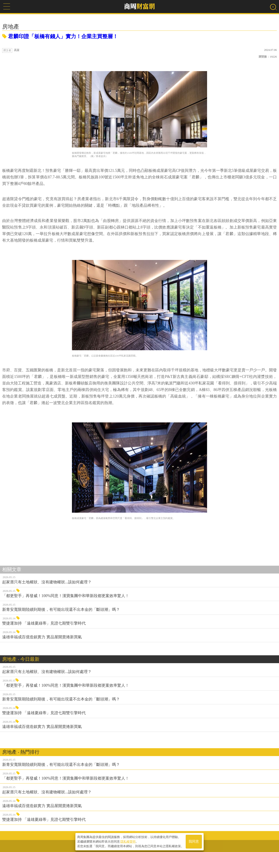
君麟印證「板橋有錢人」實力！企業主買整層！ (60, 36)
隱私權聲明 (128, 841)
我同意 (194, 841)
